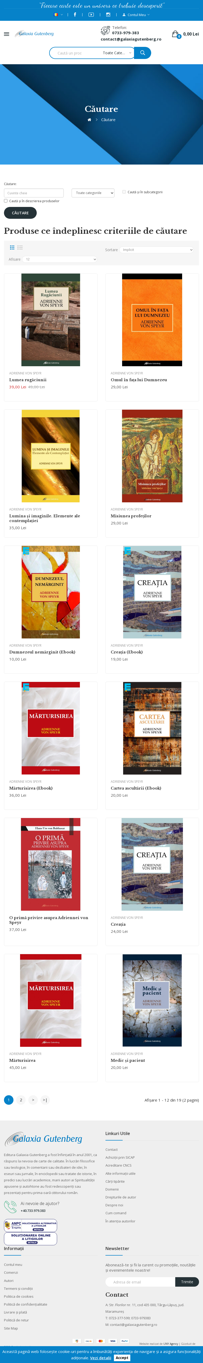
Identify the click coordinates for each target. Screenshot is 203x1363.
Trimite (187, 1281)
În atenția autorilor (120, 1221)
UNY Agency (170, 1344)
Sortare (111, 249)
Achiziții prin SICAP (120, 1157)
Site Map (11, 1328)
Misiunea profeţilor (131, 516)
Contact (111, 1149)
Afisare (15, 259)
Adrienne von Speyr (25, 373)
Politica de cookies (19, 1296)
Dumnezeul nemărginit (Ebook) (42, 652)
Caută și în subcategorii (142, 192)
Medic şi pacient (128, 1060)
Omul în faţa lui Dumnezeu (139, 380)
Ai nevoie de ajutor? (40, 1203)
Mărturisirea (22, 1060)
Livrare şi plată (15, 1312)
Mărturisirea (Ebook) (31, 788)
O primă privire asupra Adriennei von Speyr (48, 920)
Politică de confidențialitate (25, 1304)
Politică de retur (16, 1320)
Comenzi (11, 1272)
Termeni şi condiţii (18, 1288)
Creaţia (118, 924)
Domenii (112, 1189)
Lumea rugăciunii (28, 380)
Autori (8, 1280)
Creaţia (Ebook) (127, 652)
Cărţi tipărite (115, 1181)
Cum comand (115, 1213)
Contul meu (13, 1264)
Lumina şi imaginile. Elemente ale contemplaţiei (44, 518)
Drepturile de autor (120, 1197)
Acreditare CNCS (118, 1165)
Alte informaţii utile (120, 1173)
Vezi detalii (100, 1357)
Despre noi (114, 1205)
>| (45, 1099)
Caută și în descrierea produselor (31, 201)
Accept (122, 1358)
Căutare (108, 119)
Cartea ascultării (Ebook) (136, 788)
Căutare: (10, 184)
